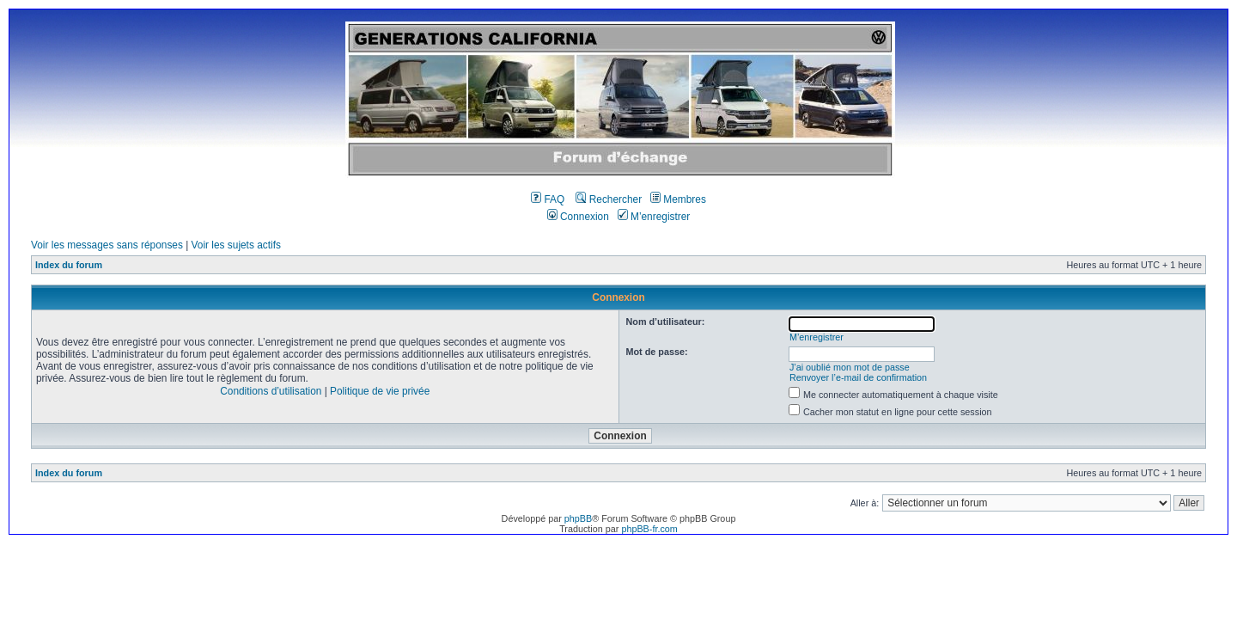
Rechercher (609, 199)
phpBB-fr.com (649, 529)
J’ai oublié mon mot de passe (849, 367)
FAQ (547, 199)
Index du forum (68, 265)
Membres (678, 199)
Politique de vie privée (380, 391)
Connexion (578, 217)
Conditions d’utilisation (270, 391)
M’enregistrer (654, 217)
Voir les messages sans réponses (107, 245)
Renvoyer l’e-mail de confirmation (858, 377)
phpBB (578, 518)
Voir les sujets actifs (236, 245)
